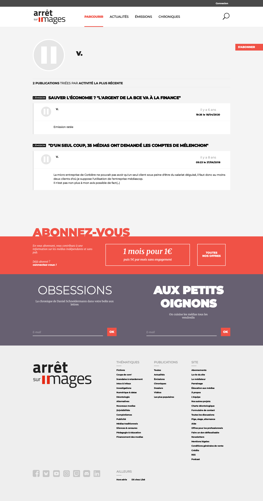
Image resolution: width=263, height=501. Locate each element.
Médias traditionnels (127, 423)
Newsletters (197, 437)
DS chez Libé (138, 479)
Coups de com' (124, 374)
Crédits (195, 450)
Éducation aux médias (202, 388)
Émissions (143, 17)
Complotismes (124, 415)
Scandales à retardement (129, 379)
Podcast (195, 459)
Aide (193, 423)
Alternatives (122, 401)
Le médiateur (198, 379)
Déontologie (123, 397)
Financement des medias (129, 437)
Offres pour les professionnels (207, 428)
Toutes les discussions (202, 415)
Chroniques (169, 17)
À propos (196, 392)
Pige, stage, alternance (203, 419)
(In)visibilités (123, 410)
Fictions (120, 370)
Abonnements (198, 370)
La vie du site (198, 374)
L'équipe (195, 397)
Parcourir (93, 17)
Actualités (119, 17)
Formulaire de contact (203, 410)
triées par (78, 83)
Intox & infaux (123, 383)
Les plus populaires (164, 397)
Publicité (121, 419)
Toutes (157, 370)
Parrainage (197, 383)
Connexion (222, 3)
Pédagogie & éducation (128, 432)
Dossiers (158, 388)
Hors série (121, 479)
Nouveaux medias (125, 406)
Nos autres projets (200, 401)
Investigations (123, 388)
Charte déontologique (203, 406)
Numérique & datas (126, 392)
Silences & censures (126, 428)
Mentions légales (200, 441)
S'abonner (246, 47)
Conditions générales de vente (207, 446)
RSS (193, 454)
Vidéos (157, 392)
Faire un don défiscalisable (205, 432)
